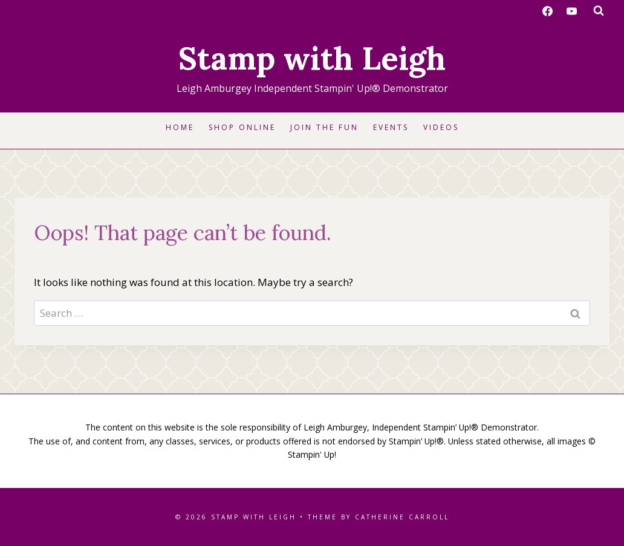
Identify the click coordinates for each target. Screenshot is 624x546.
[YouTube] (571, 11)
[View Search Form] (598, 11)
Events (391, 127)
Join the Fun (324, 127)
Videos (441, 127)
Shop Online (242, 127)
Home (180, 127)
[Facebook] (548, 11)
